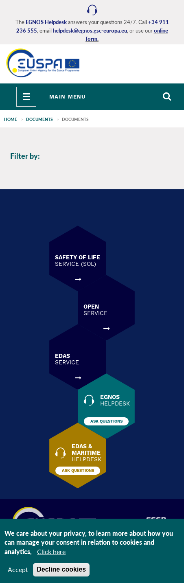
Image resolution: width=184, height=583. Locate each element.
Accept (18, 569)
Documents (39, 119)
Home (10, 119)
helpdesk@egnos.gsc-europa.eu (90, 30)
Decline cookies (61, 569)
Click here (51, 551)
